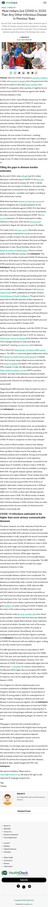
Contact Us (8, 832)
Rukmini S (21, 794)
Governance (8, 860)
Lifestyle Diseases (10, 849)
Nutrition (7, 846)
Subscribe (7, 829)
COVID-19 (11, 8)
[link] (36, 73)
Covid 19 (7, 843)
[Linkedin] (23, 73)
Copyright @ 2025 (20, 900)
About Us (7, 826)
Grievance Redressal (11, 835)
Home (4, 8)
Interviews (7, 852)
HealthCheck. (30, 900)
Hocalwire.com (27, 904)
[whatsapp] (19, 73)
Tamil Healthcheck (10, 838)
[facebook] (10, 73)
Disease (4, 786)
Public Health (8, 857)
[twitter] (15, 73)
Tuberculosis (8, 866)
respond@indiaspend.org (10, 774)
